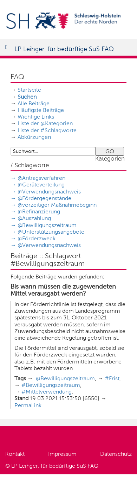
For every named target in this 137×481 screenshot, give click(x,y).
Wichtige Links (36, 117)
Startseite (29, 90)
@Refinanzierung (39, 211)
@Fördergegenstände (44, 198)
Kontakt (15, 454)
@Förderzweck (37, 238)
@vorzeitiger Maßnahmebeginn (57, 205)
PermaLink (27, 405)
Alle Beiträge (34, 103)
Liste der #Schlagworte (47, 130)
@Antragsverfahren (41, 178)
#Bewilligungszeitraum (50, 385)
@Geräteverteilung (41, 185)
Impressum (62, 454)
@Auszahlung (34, 218)
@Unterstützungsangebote (51, 232)
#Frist (112, 378)
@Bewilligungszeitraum (47, 225)
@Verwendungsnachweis (49, 191)
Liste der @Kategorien (45, 123)
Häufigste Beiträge (41, 110)
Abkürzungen (34, 137)
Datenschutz (116, 454)
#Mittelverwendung (46, 392)
